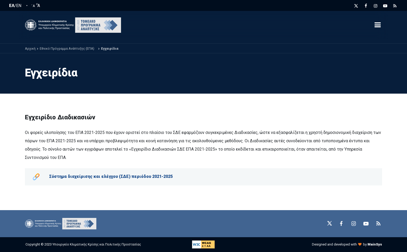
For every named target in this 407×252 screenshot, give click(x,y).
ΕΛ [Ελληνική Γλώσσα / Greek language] (11, 6)
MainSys (375, 244)
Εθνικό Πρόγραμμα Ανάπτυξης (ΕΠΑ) (67, 48)
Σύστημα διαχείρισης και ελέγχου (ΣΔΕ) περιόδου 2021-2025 (111, 176)
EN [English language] (18, 6)
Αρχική (30, 48)
